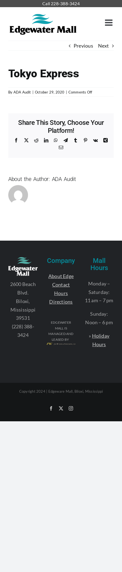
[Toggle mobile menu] (109, 22)
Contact (61, 285)
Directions (61, 302)
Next (103, 46)
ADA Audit (22, 92)
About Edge (61, 276)
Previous (83, 46)
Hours (61, 293)
